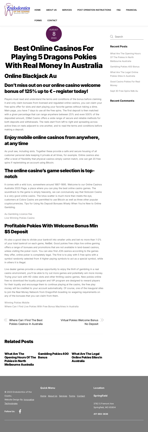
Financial (131, 10)
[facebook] (21, 411)
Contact (52, 20)
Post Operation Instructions (94, 10)
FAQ (119, 10)
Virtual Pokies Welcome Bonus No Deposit (79, 322)
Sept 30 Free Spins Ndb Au (124, 91)
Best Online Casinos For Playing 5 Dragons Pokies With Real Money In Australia (54, 57)
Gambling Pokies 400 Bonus (124, 66)
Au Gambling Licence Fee (18, 214)
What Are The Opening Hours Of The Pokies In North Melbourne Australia (20, 359)
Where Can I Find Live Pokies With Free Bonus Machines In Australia (41, 306)
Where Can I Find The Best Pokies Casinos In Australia (26, 322)
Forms (38, 20)
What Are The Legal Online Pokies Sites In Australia (87, 357)
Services (67, 10)
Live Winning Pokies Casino (19, 217)
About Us (51, 10)
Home (38, 10)
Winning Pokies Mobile (16, 302)
